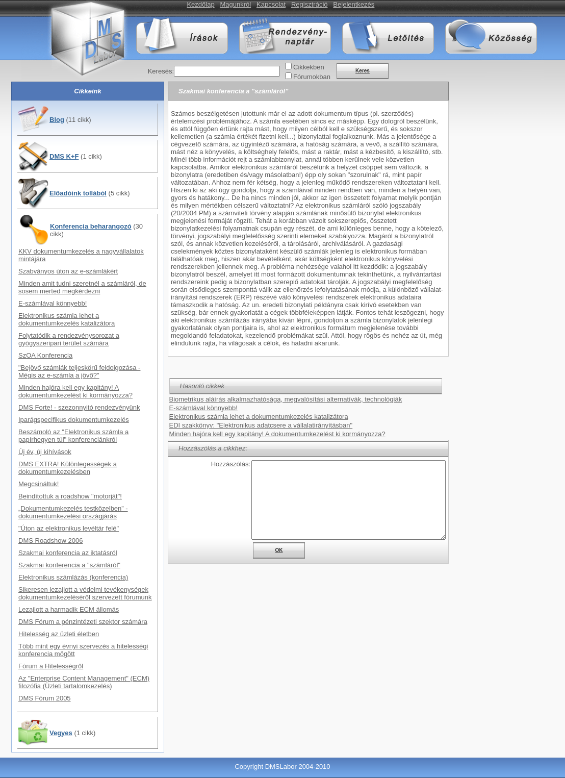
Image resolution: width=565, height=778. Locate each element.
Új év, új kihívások (44, 452)
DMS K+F (64, 156)
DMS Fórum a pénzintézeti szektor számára (82, 621)
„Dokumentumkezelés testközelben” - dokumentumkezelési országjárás (73, 512)
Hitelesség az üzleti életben (58, 634)
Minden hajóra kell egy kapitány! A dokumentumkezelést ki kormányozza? (75, 391)
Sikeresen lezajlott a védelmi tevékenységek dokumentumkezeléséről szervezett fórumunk (85, 593)
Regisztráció (309, 4)
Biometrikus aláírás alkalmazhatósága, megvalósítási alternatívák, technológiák (285, 399)
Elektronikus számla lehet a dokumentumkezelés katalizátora (66, 319)
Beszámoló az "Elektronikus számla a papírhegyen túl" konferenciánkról (73, 435)
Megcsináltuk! (38, 484)
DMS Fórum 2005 (44, 698)
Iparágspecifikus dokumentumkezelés (73, 419)
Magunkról (235, 4)
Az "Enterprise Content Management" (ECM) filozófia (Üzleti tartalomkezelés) (83, 682)
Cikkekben (308, 67)
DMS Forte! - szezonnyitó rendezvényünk (79, 407)
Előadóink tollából (78, 193)
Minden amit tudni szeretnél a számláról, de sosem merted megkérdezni (82, 287)
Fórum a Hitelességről (50, 666)
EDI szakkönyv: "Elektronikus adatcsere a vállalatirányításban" (261, 425)
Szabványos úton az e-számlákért (68, 271)
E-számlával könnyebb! (52, 303)
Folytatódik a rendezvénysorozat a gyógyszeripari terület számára (68, 339)
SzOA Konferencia (45, 355)
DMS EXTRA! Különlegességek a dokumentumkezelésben (67, 467)
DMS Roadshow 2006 (50, 540)
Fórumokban (311, 77)
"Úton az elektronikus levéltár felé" (68, 528)
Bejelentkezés (353, 4)
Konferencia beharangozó (91, 226)
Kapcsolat (271, 4)
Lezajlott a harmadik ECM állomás (68, 609)
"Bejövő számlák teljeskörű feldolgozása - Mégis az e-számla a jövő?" (79, 371)
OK (279, 550)
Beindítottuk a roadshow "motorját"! (70, 496)
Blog (56, 119)
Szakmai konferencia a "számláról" (69, 565)
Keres (362, 70)
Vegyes (60, 733)
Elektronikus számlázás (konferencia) (73, 577)
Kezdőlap (200, 4)
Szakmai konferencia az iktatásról (67, 553)
